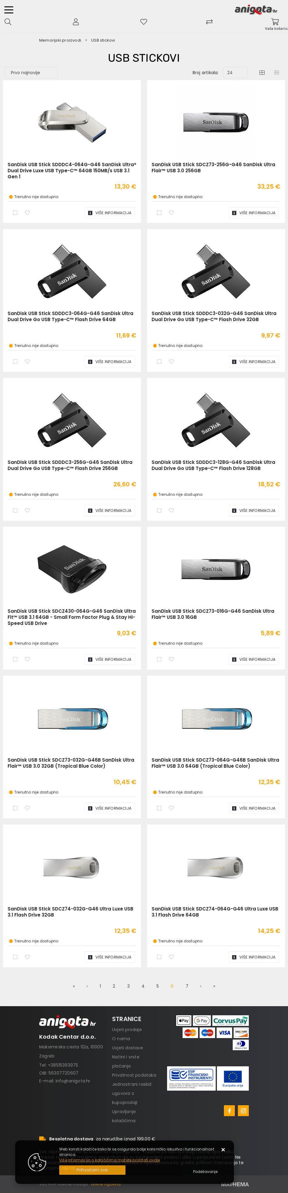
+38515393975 (63, 1065)
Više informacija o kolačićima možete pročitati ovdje (109, 1160)
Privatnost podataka (134, 1075)
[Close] (92, 1170)
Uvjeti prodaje (127, 1030)
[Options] (205, 1171)
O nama (121, 1039)
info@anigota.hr (73, 1081)
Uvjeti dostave (127, 1048)
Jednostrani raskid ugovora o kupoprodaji (132, 1093)
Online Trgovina (106, 1184)
